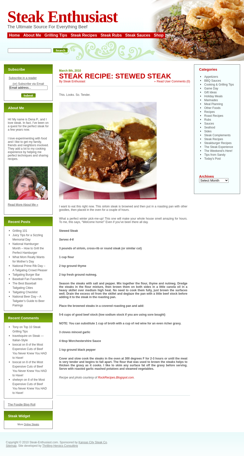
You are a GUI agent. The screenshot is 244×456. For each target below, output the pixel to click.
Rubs (207, 119)
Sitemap (11, 445)
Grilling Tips (55, 35)
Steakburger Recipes (218, 143)
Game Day (211, 88)
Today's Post (212, 158)
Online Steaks (31, 424)
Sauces (209, 123)
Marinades (211, 100)
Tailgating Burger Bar (26, 274)
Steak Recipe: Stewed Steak (115, 76)
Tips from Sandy (214, 154)
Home (14, 35)
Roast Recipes (213, 115)
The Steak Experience (218, 147)
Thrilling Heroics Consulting (60, 445)
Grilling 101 (19, 231)
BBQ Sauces (212, 80)
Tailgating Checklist (25, 292)
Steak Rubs (111, 35)
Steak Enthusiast (62, 17)
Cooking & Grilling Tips (219, 84)
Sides (208, 131)
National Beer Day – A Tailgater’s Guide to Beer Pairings (28, 301)
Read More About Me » (23, 204)
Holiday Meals (213, 96)
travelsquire (20, 336)
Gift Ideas (210, 92)
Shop (158, 35)
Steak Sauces (137, 35)
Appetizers (211, 76)
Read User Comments (171, 81)
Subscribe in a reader (23, 78)
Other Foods (212, 108)
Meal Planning (213, 104)
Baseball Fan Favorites (27, 279)
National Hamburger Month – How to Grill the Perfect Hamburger (28, 248)
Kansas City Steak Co (93, 442)
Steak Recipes (84, 35)
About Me (32, 35)
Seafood (209, 127)
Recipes (209, 112)
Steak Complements (217, 135)
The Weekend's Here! (218, 151)
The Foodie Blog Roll (21, 404)
